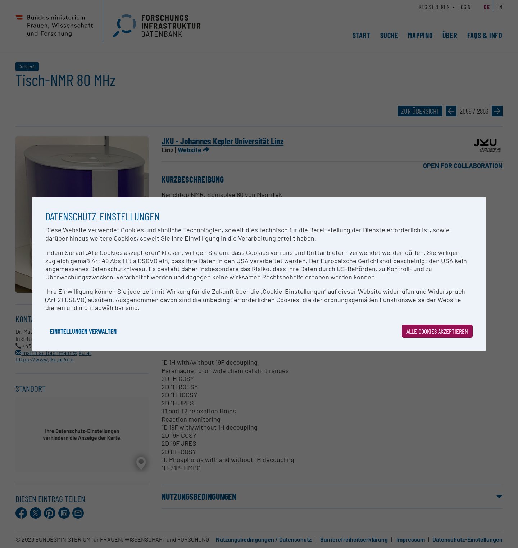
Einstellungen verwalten (83, 331)
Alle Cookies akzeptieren (437, 331)
